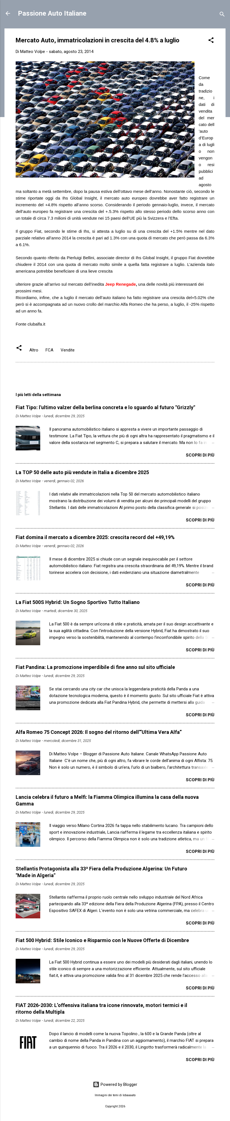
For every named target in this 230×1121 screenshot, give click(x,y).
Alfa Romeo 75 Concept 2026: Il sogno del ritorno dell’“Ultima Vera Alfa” (99, 732)
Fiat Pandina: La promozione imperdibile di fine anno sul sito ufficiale (95, 667)
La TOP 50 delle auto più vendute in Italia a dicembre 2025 (82, 472)
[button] (211, 41)
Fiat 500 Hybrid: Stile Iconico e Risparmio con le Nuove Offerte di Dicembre (102, 940)
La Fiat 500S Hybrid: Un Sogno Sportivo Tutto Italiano (78, 602)
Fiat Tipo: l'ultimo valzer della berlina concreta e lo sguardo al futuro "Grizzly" (105, 407)
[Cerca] (222, 15)
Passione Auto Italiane (52, 13)
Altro (33, 350)
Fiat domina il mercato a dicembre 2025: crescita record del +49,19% (95, 537)
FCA (49, 350)
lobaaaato (129, 1095)
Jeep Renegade (120, 284)
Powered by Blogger (115, 1084)
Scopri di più (200, 455)
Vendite (68, 350)
